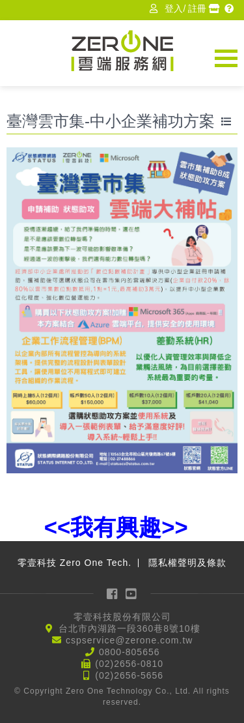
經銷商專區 (215, 8)
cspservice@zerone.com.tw (129, 640)
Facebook (112, 593)
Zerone (122, 50)
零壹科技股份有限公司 (122, 617)
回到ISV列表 (228, 122)
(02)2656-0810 (129, 663)
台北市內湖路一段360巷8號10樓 (129, 628)
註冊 (197, 8)
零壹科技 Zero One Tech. (74, 562)
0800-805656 (129, 652)
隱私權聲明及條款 (187, 562)
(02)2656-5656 (129, 675)
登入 (174, 8)
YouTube (131, 593)
